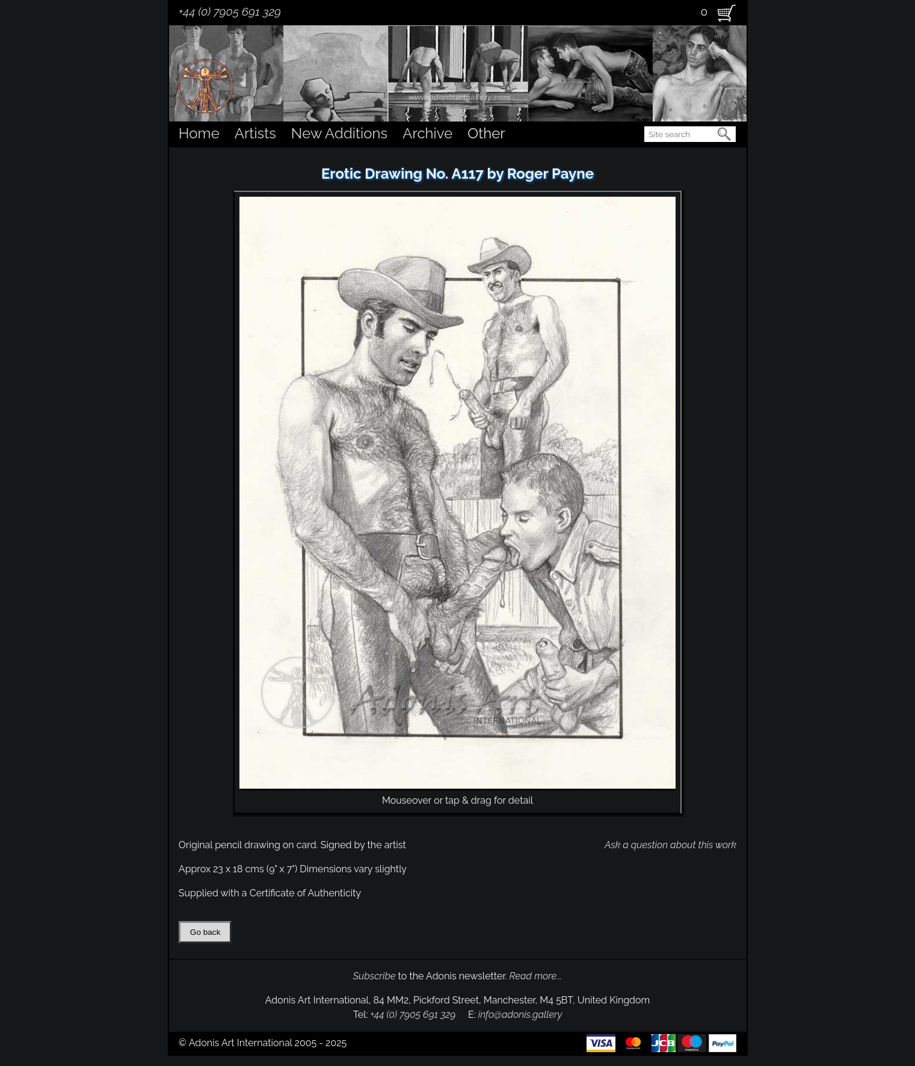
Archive (427, 133)
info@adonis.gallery (520, 1014)
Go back (205, 932)
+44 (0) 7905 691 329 (230, 11)
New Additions (339, 133)
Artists (255, 133)
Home (199, 133)
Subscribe (374, 976)
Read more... (536, 976)
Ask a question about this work (670, 845)
